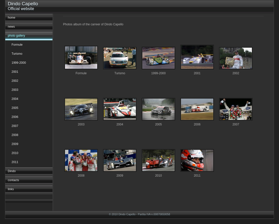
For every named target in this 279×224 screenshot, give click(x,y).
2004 (15, 99)
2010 (15, 153)
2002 (15, 81)
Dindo (12, 171)
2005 (15, 108)
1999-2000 (19, 62)
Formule (17, 44)
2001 (15, 71)
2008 (15, 135)
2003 (15, 90)
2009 (15, 144)
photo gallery (16, 35)
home (11, 17)
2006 (15, 117)
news (11, 26)
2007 (15, 126)
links (11, 189)
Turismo (17, 53)
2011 (15, 162)
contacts (13, 180)
